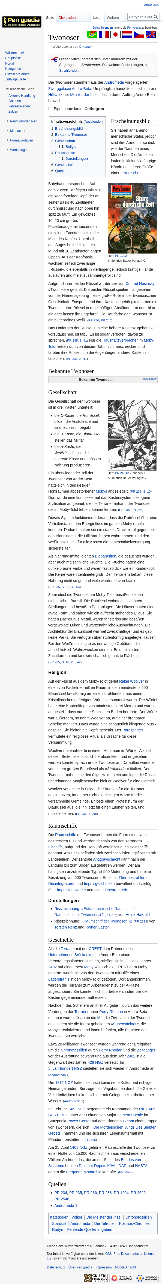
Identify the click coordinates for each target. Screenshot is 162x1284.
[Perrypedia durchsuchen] (143, 17)
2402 (52, 967)
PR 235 (124, 509)
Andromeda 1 (58, 1075)
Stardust (59, 1223)
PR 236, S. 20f (86, 813)
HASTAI (142, 1166)
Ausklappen (150, 378)
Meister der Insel (84, 94)
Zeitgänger (146, 1050)
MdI (100, 1017)
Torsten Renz (65, 927)
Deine (103, 27)
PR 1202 (121, 255)
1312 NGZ (64, 1082)
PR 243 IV (122, 473)
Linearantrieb (116, 890)
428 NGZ (95, 1062)
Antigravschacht (106, 859)
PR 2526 (89, 1139)
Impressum (103, 1267)
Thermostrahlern (133, 877)
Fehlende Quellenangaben (89, 1229)
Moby (88, 967)
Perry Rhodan (111, 1011)
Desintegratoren (62, 883)
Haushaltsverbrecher (120, 340)
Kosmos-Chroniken (135, 1223)
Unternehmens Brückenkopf (72, 955)
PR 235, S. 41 (77, 340)
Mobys (101, 491)
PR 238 (105, 1192)
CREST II (97, 949)
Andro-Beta (81, 88)
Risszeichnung (66, 908)
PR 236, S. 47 (77, 358)
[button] (22, 89)
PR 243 (106, 320)
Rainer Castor (97, 927)
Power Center (79, 1121)
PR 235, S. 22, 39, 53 (64, 587)
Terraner (68, 949)
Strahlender (68, 70)
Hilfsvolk (55, 94)
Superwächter (124, 1024)
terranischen (131, 173)
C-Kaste (85, 46)
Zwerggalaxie (59, 88)
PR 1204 (121, 1192)
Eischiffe (55, 847)
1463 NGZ (77, 1109)
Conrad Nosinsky (140, 283)
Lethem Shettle (130, 1115)
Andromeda (114, 82)
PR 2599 (141, 921)
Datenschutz (56, 1267)
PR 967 (111, 915)
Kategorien (59, 1217)
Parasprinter (132, 730)
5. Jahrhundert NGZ (65, 1068)
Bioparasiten (105, 556)
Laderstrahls (58, 979)
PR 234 (93, 320)
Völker (76, 1217)
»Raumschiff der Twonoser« (105, 921)
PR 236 (136, 509)
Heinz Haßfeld (137, 914)
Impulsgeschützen (99, 883)
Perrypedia (134, 27)
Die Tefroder (104, 1223)
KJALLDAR (117, 1166)
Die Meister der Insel (103, 1217)
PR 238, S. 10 (141, 491)
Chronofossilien (74, 1050)
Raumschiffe (65, 835)
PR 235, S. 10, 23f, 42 (65, 662)
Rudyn (57, 1229)
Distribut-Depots (92, 1166)
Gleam (128, 1121)
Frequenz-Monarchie (83, 1172)
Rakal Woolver (131, 681)
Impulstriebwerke (71, 890)
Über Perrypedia (80, 1267)
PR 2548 (125, 1172)
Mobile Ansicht (125, 1267)
